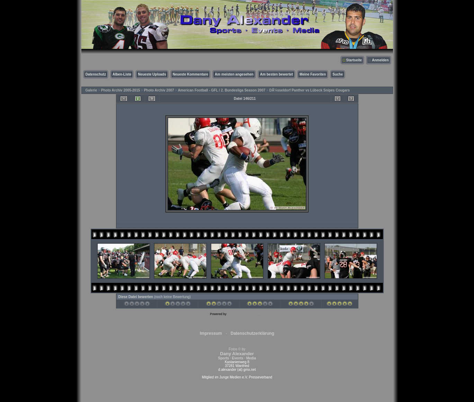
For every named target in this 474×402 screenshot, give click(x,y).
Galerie (91, 90)
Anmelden (380, 60)
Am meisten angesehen (234, 74)
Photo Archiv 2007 (159, 90)
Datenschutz (96, 74)
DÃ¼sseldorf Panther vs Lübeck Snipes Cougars (309, 90)
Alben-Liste (122, 74)
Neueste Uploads (152, 74)
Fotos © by (237, 353)
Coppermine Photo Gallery (245, 314)
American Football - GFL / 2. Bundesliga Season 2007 (222, 90)
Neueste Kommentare (190, 74)
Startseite (354, 60)
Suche (337, 74)
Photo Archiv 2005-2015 (120, 90)
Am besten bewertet (276, 74)
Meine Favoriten (312, 74)
